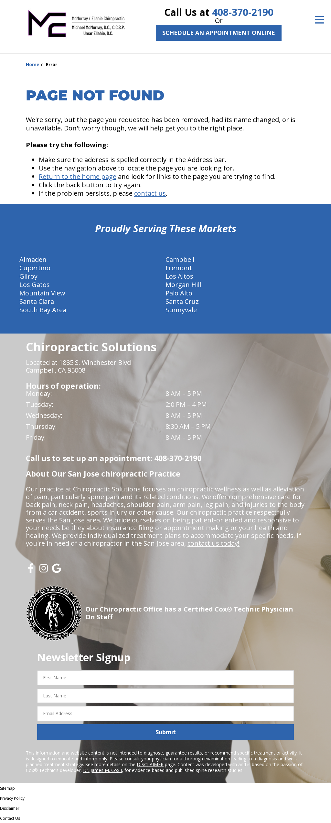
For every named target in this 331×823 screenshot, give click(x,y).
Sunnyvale (181, 309)
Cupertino (34, 267)
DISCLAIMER (150, 764)
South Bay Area (42, 309)
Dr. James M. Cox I (102, 770)
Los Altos (179, 276)
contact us (150, 193)
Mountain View (42, 293)
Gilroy (28, 276)
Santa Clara (36, 301)
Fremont (179, 267)
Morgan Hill (183, 284)
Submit (165, 732)
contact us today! (213, 543)
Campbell (180, 259)
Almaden (33, 259)
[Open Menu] (319, 20)
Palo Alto (179, 293)
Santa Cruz (182, 301)
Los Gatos (34, 284)
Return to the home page (77, 176)
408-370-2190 (242, 12)
